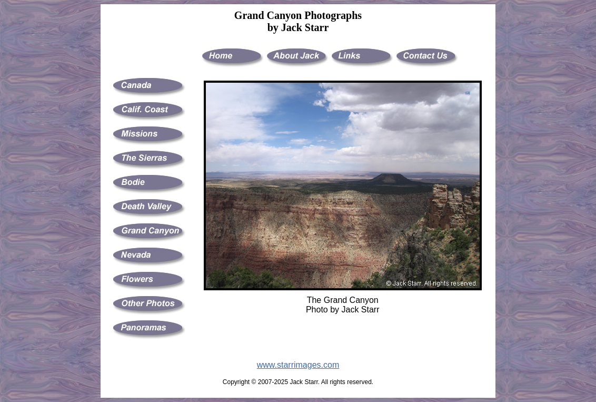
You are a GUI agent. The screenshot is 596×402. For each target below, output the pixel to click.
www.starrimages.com (298, 364)
